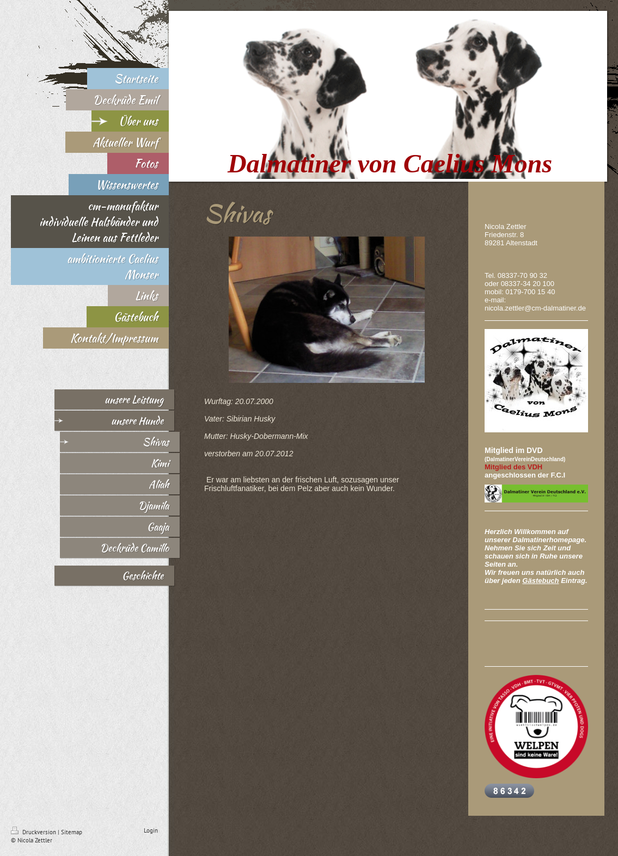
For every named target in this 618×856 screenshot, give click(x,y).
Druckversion (34, 832)
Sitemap (71, 832)
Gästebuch (540, 580)
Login (151, 830)
